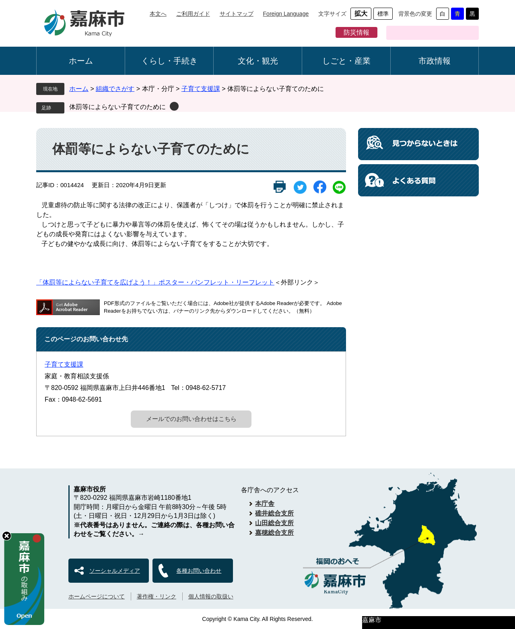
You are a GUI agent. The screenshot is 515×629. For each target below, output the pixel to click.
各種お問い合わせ (198, 570)
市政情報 (434, 60)
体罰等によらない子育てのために (117, 106)
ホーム (81, 60)
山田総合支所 (274, 523)
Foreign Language (286, 13)
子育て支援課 (200, 88)
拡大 (360, 13)
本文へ (158, 13)
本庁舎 (264, 503)
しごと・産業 (346, 60)
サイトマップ (236, 13)
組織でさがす (115, 88)
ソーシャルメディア (114, 570)
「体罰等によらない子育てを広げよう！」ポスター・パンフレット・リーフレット (155, 282)
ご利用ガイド (193, 13)
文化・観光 (258, 60)
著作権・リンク (156, 596)
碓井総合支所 (274, 513)
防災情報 (356, 32)
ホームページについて (96, 596)
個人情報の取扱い (210, 596)
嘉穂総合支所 (274, 532)
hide (6, 535)
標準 (383, 13)
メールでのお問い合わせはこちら (191, 418)
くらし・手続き (169, 60)
